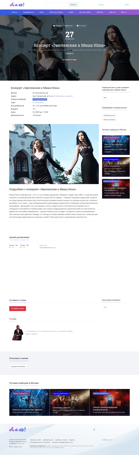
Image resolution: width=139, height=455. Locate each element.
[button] (97, 126)
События (112, 12)
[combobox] (56, 4)
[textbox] (56, 3)
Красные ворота (110, 120)
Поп (69, 70)
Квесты (15, 12)
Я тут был (81, 26)
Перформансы (29, 12)
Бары (42, 12)
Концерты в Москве (18, 366)
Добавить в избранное (62, 26)
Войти (127, 5)
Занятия (100, 12)
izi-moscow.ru (38, 102)
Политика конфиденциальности (62, 442)
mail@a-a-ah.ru (59, 447)
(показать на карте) (64, 96)
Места (124, 12)
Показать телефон (39, 99)
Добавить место (48, 440)
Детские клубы (85, 12)
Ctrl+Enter (20, 443)
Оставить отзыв (69, 60)
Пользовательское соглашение (40, 442)
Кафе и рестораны (56, 12)
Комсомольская (109, 115)
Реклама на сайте (35, 440)
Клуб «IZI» (43, 245)
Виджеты (72, 440)
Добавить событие (61, 440)
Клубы (72, 12)
